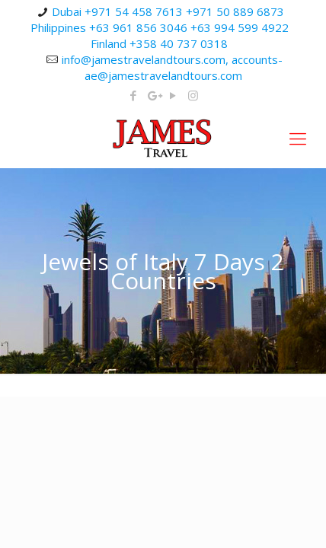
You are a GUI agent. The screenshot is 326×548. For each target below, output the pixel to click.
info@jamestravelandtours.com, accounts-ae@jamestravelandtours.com (172, 67)
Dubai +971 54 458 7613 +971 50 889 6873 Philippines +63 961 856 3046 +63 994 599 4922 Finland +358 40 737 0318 (159, 27)
